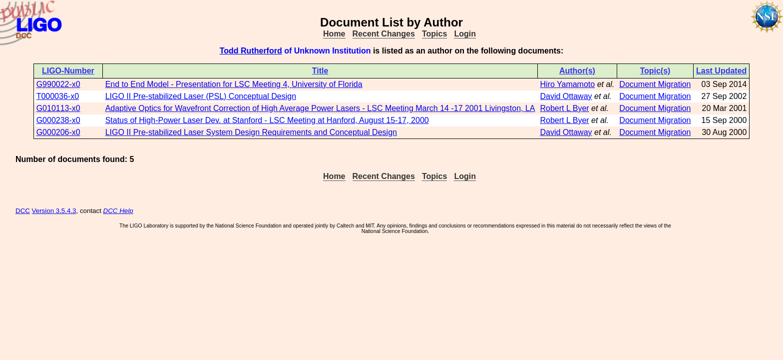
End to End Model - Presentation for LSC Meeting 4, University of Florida (234, 84)
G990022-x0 (58, 84)
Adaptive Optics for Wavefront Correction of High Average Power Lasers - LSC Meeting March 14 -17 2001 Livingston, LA (320, 108)
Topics (434, 34)
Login (465, 34)
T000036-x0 (57, 96)
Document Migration (655, 84)
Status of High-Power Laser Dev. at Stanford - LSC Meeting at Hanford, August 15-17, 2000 (267, 120)
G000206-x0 (58, 132)
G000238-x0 (58, 120)
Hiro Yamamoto (567, 84)
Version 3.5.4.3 (54, 210)
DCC (22, 210)
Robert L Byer (564, 108)
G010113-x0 (58, 108)
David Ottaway (566, 96)
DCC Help (118, 210)
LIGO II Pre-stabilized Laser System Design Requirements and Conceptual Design (251, 132)
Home (334, 34)
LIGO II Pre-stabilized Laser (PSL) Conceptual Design (200, 96)
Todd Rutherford (251, 50)
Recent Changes (384, 34)
